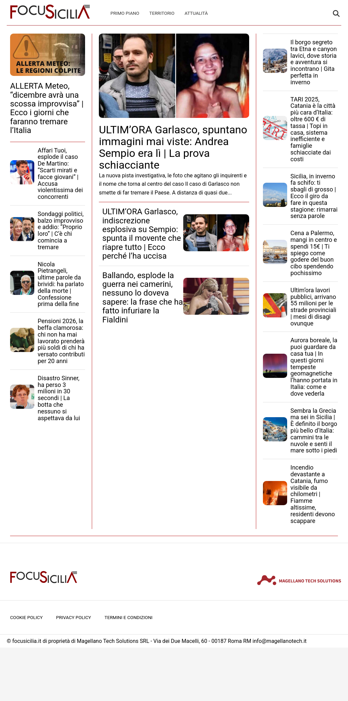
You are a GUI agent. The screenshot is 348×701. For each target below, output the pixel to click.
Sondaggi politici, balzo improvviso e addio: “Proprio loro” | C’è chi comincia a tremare (61, 230)
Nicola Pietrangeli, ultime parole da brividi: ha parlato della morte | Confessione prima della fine (61, 284)
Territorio (162, 13)
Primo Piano (125, 13)
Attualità (196, 13)
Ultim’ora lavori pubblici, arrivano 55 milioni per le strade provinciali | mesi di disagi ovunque (313, 307)
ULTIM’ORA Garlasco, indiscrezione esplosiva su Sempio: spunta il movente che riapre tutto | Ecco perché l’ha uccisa (141, 234)
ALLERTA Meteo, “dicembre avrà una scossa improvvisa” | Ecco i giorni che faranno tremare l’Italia (46, 108)
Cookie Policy (26, 617)
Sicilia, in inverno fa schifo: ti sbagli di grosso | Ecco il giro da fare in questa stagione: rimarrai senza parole (314, 196)
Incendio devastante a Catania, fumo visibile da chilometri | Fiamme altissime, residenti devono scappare (313, 494)
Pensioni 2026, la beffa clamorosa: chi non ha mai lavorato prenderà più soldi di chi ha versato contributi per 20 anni (61, 340)
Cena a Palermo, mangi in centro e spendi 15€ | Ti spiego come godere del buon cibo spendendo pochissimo (314, 252)
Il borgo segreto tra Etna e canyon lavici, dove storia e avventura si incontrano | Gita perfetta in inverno (314, 62)
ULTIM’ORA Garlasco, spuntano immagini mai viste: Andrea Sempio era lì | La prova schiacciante (173, 147)
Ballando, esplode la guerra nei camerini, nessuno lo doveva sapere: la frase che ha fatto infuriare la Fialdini (142, 297)
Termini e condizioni (129, 617)
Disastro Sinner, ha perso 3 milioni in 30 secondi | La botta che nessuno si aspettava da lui (59, 398)
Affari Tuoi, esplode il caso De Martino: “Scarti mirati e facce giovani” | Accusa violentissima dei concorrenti (60, 174)
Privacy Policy (73, 617)
